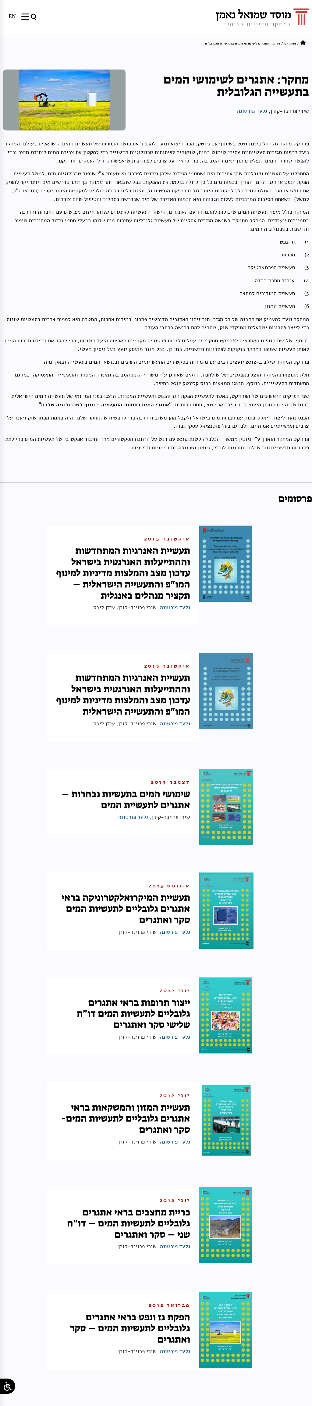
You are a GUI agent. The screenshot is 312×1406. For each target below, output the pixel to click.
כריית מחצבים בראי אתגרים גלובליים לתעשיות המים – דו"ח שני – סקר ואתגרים (128, 1223)
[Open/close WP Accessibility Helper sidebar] (7, 1386)
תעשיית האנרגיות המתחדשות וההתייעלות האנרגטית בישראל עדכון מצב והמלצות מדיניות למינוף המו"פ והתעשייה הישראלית (123, 694)
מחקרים (290, 43)
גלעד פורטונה (252, 111)
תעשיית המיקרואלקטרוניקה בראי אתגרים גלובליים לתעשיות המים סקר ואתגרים (126, 908)
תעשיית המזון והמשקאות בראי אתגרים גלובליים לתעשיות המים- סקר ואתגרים (125, 1118)
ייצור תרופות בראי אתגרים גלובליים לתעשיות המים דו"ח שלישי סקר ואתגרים (133, 1013)
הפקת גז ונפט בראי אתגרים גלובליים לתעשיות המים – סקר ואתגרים (130, 1328)
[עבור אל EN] (12, 16)
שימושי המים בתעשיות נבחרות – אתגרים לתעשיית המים (126, 799)
